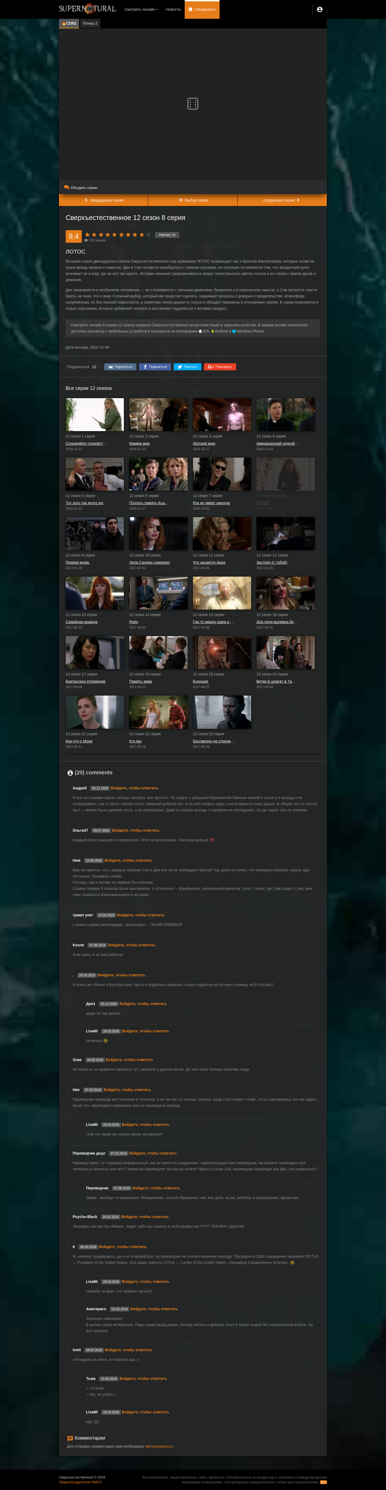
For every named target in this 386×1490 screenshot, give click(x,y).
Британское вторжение (86, 681)
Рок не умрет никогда (211, 503)
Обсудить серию (80, 188)
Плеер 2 (90, 23)
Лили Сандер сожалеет (149, 562)
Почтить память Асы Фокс (150, 503)
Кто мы (135, 741)
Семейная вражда (81, 622)
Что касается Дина (209, 562)
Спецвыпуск (205, 9)
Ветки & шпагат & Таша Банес (278, 681)
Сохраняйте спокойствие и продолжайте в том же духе (87, 443)
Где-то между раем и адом (214, 622)
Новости (173, 9)
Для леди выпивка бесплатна (278, 622)
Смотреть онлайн (140, 9)
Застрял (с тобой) (272, 562)
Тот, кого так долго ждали (87, 503)
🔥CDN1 (69, 23)
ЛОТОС (263, 503)
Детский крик (204, 443)
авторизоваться (159, 1446)
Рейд (133, 622)
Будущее (201, 681)
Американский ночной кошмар (278, 443)
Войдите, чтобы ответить (134, 788)
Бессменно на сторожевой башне (214, 741)
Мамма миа (139, 443)
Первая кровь (78, 562)
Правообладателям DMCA (80, 1482)
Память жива (140, 681)
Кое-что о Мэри (79, 741)
